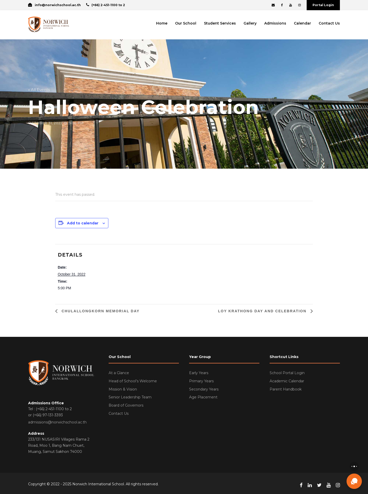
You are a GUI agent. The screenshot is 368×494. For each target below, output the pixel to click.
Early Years (198, 373)
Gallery (250, 23)
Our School (185, 23)
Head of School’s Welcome (133, 381)
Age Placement (203, 397)
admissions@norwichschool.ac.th (57, 422)
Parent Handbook (286, 389)
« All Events (39, 89)
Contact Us (329, 23)
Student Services (220, 23)
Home (161, 23)
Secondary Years (203, 389)
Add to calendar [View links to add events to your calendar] (82, 223)
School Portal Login (287, 373)
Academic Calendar (287, 381)
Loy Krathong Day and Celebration (263, 311)
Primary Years (201, 381)
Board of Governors (126, 405)
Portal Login (323, 5)
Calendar (302, 23)
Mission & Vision (123, 389)
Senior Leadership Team (130, 397)
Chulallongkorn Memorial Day (100, 311)
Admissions (275, 23)
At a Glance (119, 373)
